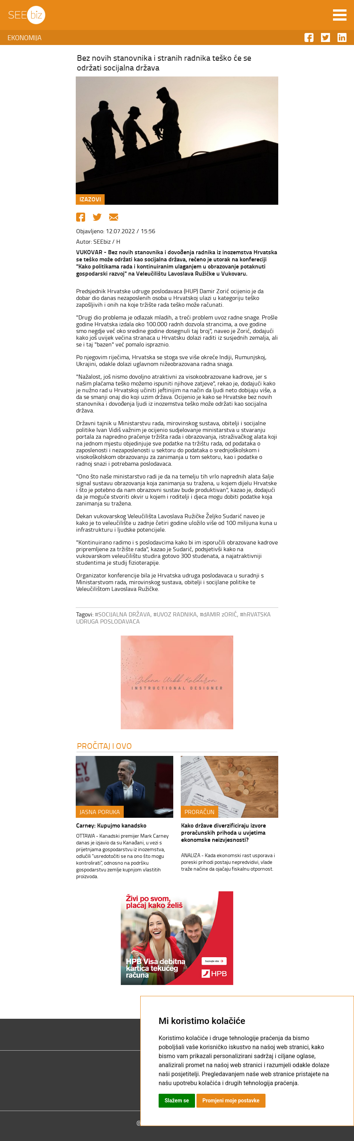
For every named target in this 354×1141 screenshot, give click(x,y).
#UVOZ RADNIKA (175, 614)
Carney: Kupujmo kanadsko (111, 825)
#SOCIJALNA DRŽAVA (122, 614)
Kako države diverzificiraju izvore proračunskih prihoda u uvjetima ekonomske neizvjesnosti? (223, 832)
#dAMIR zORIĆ (218, 614)
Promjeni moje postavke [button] (231, 1101)
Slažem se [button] (177, 1101)
